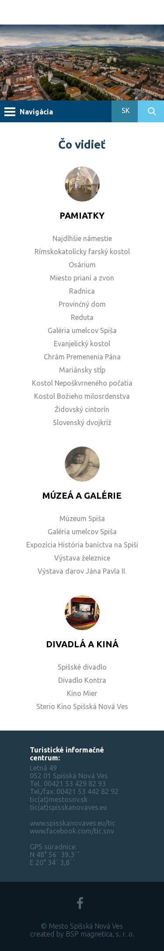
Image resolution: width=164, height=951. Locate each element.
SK (125, 110)
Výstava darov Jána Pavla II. (82, 571)
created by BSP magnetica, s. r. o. (82, 934)
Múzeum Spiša (82, 518)
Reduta (82, 317)
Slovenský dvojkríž (82, 422)
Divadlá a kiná (82, 644)
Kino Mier (82, 693)
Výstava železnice (82, 558)
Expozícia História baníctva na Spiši (82, 545)
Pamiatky (82, 215)
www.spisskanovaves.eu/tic (72, 823)
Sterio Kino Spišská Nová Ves (82, 706)
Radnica (82, 291)
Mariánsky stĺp (82, 370)
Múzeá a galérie (82, 495)
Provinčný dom (82, 304)
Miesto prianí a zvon (82, 278)
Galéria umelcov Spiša (82, 330)
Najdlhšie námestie (82, 238)
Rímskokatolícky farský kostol (82, 251)
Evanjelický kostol (82, 344)
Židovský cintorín (82, 409)
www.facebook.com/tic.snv (72, 831)
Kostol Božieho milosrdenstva (82, 396)
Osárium (82, 265)
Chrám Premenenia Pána (82, 357)
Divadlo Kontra (82, 680)
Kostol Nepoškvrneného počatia (82, 383)
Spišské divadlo (82, 667)
